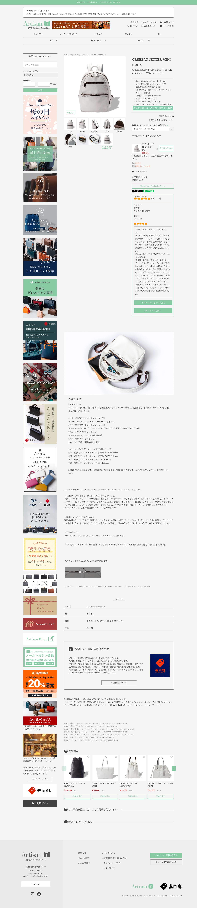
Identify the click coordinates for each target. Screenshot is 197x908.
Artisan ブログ (82, 863)
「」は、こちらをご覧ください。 (112, 490)
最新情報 (132, 22)
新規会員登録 (148, 26)
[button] (64, 769)
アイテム (78, 724)
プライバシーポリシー (113, 863)
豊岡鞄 (77, 55)
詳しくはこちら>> (129, 14)
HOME (66, 55)
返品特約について (139, 177)
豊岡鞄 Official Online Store (36, 24)
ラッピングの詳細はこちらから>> (146, 136)
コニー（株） (96, 732)
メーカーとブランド (68, 34)
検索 (40, 90)
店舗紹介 (98, 34)
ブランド (78, 726)
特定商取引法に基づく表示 (115, 858)
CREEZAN (88, 726)
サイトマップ (109, 868)
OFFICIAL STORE (39, 779)
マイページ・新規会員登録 (166, 855)
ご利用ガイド (167, 22)
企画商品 (140, 41)
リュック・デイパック (93, 724)
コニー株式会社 (86, 740)
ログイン (132, 26)
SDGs (158, 34)
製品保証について (119, 683)
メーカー (85, 732)
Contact (36, 884)
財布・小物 (96, 41)
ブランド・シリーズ (90, 735)
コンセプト (38, 34)
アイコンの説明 (139, 171)
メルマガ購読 (82, 858)
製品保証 (128, 34)
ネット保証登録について (166, 862)
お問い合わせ (149, 22)
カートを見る (167, 26)
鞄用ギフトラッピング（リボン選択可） (150, 125)
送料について (138, 180)
